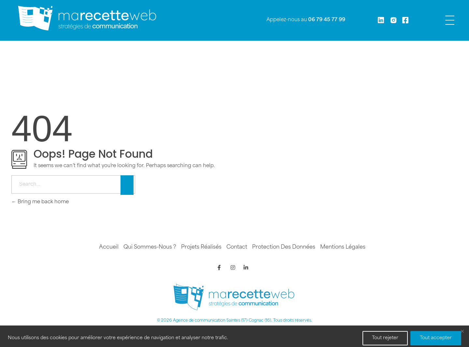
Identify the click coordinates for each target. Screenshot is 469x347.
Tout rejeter (385, 338)
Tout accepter (436, 338)
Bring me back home (40, 202)
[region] (234, 336)
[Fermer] (462, 331)
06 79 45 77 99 (326, 20)
